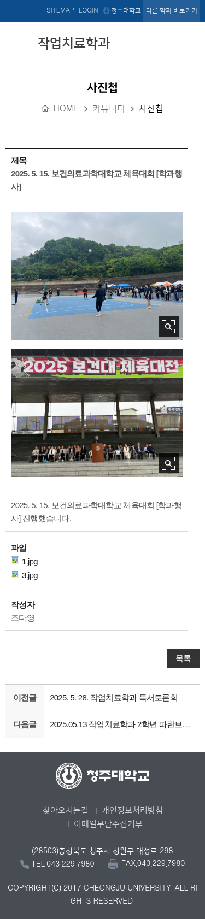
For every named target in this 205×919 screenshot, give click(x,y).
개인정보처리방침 (132, 810)
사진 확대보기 (168, 326)
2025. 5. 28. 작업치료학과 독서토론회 (114, 697)
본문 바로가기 (102, 0)
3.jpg (24, 575)
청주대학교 (126, 10)
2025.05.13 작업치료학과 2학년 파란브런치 (123, 724)
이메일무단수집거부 (108, 824)
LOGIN (88, 10)
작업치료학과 (74, 44)
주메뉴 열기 (189, 42)
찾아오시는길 (66, 810)
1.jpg (24, 561)
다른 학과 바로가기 (171, 10)
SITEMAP (60, 10)
